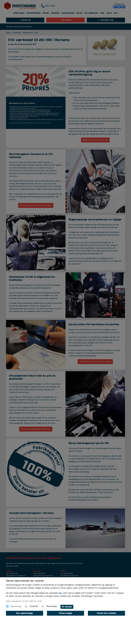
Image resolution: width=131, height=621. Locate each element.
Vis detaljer (67, 607)
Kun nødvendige (24, 613)
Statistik (34, 606)
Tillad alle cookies (106, 613)
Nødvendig (16, 606)
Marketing (51, 606)
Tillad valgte (65, 613)
